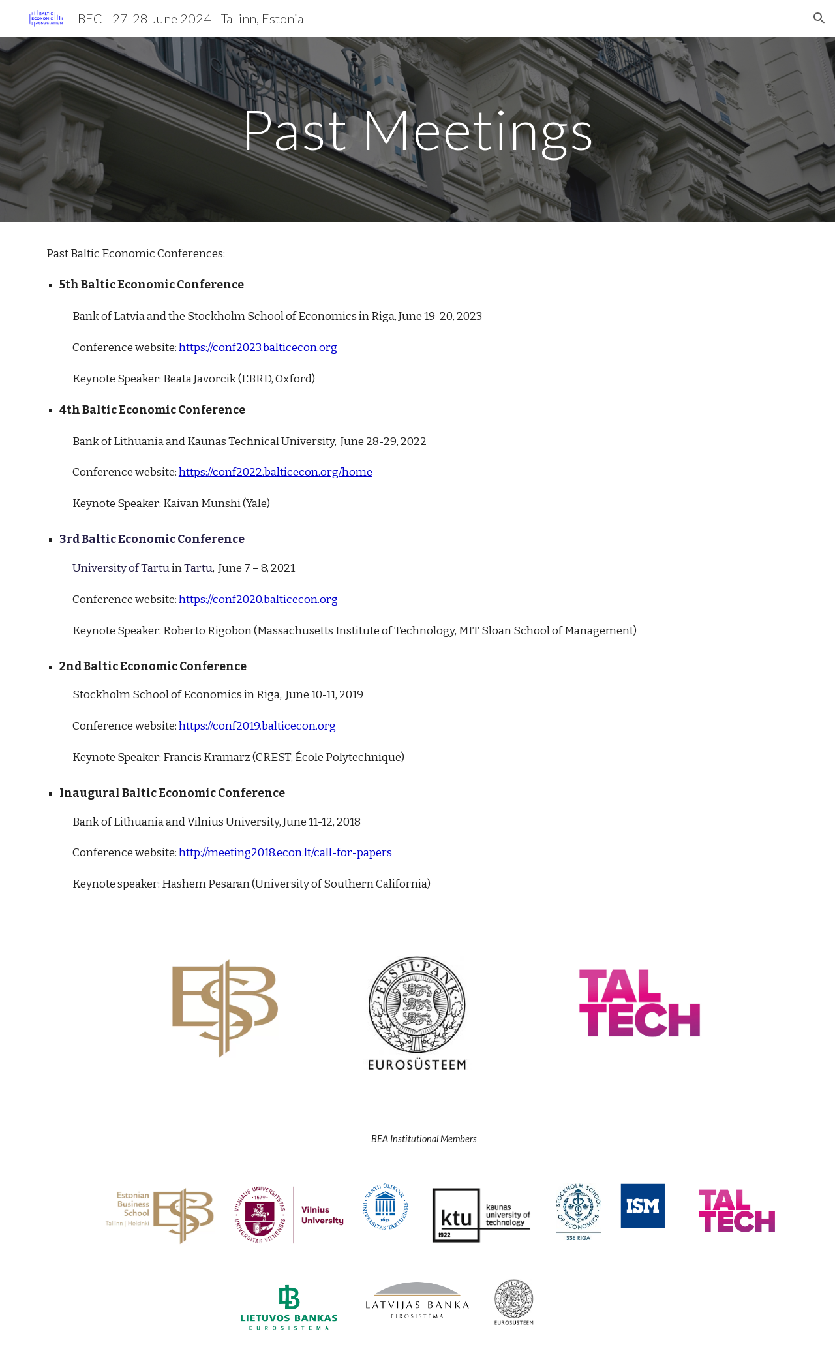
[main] (417, 129)
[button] (819, 18)
